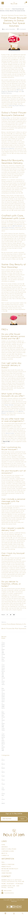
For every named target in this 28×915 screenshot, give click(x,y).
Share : (3, 614)
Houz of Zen (6, 118)
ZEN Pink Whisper (17, 226)
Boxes (3, 768)
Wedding (4, 803)
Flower (16, 15)
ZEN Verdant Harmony (7, 227)
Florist (3, 780)
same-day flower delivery (16, 105)
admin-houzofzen (10, 29)
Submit (22, 818)
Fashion (4, 776)
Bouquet (4, 15)
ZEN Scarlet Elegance (7, 411)
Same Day (22, 15)
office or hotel (10, 433)
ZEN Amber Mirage (13, 91)
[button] (25, 3)
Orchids (11, 405)
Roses (6, 405)
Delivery (11, 15)
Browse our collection (7, 148)
